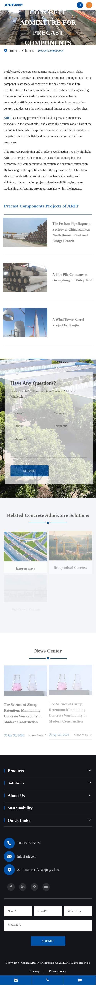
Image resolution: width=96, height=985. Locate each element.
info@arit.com (26, 856)
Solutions (27, 50)
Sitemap (34, 971)
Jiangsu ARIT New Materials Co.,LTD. (43, 962)
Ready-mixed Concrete (70, 566)
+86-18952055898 (29, 843)
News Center (48, 652)
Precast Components (50, 50)
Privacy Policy (57, 971)
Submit (30, 471)
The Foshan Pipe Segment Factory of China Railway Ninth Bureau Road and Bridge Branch (73, 232)
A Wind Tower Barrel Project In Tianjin (69, 322)
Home (13, 50)
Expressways (25, 567)
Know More (37, 733)
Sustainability (20, 807)
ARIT (7, 117)
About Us (16, 795)
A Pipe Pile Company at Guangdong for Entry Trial (74, 277)
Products (16, 770)
